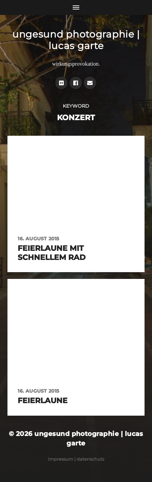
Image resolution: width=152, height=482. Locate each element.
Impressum (60, 459)
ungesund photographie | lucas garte (76, 39)
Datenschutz (90, 459)
